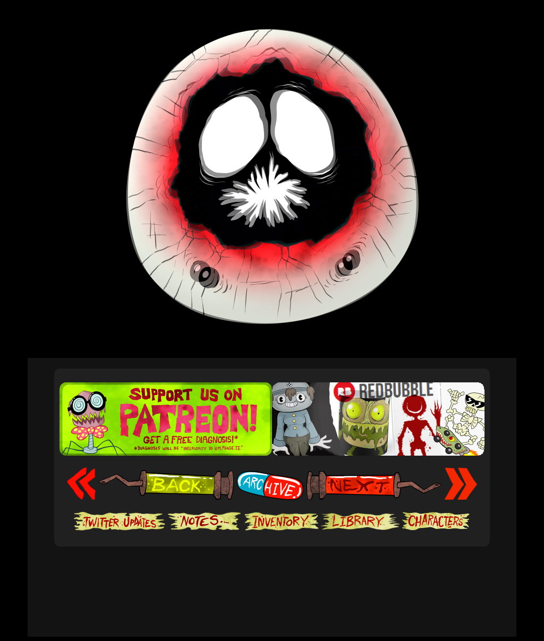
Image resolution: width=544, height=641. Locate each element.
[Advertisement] (272, 579)
